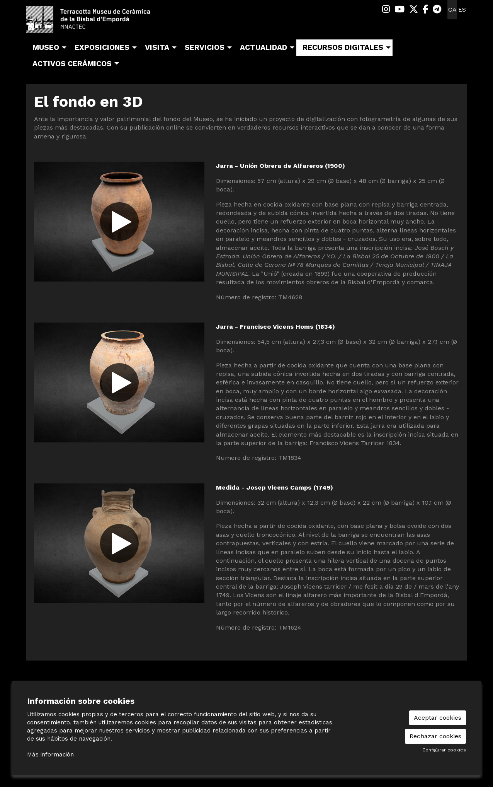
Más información (50, 754)
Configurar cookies (444, 750)
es (462, 9)
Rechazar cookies (435, 736)
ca (452, 9)
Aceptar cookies (437, 717)
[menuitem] (386, 9)
